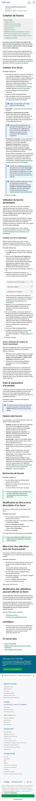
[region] (18, 792)
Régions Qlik (7, 749)
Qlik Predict (7, 722)
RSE (5, 761)
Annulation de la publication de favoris (16, 617)
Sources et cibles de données (12, 747)
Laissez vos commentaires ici (12, 669)
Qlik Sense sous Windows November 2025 (15, 7)
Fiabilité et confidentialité (10, 736)
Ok (18, 795)
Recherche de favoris (9, 29)
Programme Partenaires (10, 767)
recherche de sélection (22, 63)
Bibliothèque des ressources (11, 697)
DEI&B (5, 763)
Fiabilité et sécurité (9, 734)
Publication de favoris (12, 615)
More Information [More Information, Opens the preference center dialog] (18, 799)
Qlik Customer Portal (9, 695)
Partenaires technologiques (11, 745)
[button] (32, 281)
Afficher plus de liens (11, 38)
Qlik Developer (8, 689)
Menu (33, 3)
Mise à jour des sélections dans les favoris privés (16, 33)
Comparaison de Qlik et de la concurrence (15, 742)
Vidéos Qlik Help (8, 686)
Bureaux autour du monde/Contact (13, 774)
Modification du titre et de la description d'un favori (17, 31)
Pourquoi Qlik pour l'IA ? (10, 740)
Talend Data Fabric (9, 711)
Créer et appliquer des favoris (12, 649)
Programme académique (10, 765)
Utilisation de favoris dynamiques (12, 24)
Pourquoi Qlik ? (8, 732)
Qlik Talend (7, 707)
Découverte (8, 9)
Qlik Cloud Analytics (9, 718)
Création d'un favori (9, 22)
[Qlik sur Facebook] (30, 782)
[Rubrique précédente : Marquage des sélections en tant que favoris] (9, 676)
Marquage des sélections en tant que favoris (15, 10)
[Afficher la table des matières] (3, 6)
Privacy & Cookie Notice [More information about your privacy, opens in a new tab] (10, 792)
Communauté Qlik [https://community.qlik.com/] (16, 782)
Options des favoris (9, 27)
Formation (6, 691)
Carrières (6, 769)
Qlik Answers (7, 720)
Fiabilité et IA (7, 738)
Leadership (7, 758)
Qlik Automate (7, 724)
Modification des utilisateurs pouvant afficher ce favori (17, 35)
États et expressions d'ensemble (12, 26)
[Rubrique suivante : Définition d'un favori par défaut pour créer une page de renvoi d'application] (26, 676)
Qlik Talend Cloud (8, 709)
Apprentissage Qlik (9, 693)
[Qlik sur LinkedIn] (27, 782)
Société (6, 756)
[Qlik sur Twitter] (25, 782)
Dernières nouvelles (9, 771)
